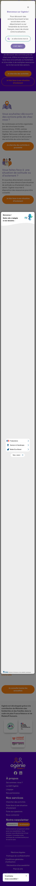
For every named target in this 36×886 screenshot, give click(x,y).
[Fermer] (28, 7)
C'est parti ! (18, 46)
